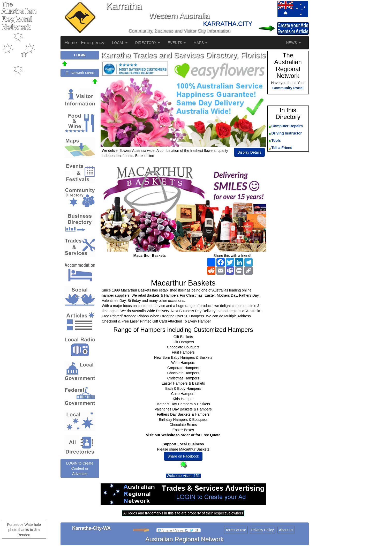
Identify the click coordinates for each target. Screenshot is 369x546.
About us (286, 530)
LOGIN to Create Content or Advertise (79, 468)
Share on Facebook (183, 456)
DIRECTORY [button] (147, 43)
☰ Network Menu (79, 73)
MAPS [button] (200, 43)
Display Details (249, 152)
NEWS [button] (293, 43)
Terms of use (235, 530)
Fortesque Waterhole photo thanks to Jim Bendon (24, 529)
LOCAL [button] (119, 43)
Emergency (92, 42)
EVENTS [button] (177, 43)
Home (71, 42)
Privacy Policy (262, 530)
